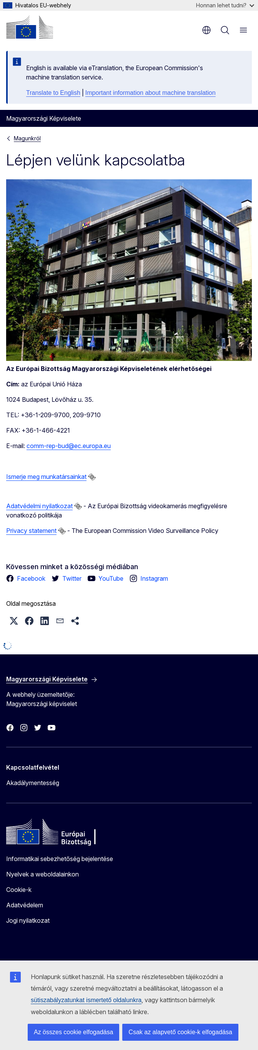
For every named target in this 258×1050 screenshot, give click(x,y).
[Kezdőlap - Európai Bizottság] (29, 27)
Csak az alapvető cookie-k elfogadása (180, 1032)
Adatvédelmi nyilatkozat (39, 506)
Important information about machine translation (150, 92)
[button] (14, 621)
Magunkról (27, 138)
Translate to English (53, 92)
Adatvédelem (24, 905)
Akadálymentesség (32, 783)
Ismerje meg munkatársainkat (46, 476)
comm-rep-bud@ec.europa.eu (69, 446)
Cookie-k (19, 889)
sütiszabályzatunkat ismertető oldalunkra (86, 1000)
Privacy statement (31, 530)
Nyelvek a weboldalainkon (42, 874)
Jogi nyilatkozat (28, 920)
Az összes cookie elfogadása (73, 1032)
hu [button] (206, 30)
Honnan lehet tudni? (225, 5)
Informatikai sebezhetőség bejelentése (59, 859)
